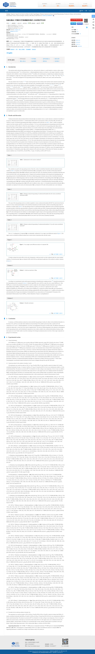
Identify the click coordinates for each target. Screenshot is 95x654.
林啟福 (33, 23)
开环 (17, 49)
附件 (44, 61)
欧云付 (19, 23)
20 (13, 99)
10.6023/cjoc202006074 (47, 15)
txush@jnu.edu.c (17, 29)
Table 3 (20, 206)
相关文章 (56, 58)
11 (12, 77)
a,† (16, 23)
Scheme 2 (25, 283)
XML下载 (73, 23)
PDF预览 (33, 58)
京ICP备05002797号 (63, 651)
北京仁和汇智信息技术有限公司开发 (44, 652)
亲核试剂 (34, 49)
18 (37, 93)
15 (31, 86)
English (90, 10)
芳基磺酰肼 (28, 49)
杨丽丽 (13, 23)
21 (23, 99)
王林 (7, 23)
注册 (86, 10)
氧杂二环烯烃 (22, 49)
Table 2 (12, 170)
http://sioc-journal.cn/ (39, 629)
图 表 (22, 61)
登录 (81, 10)
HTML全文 (22, 58)
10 (63, 75)
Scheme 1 (9, 261)
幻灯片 (60, 254)
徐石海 (25, 23)
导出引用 (80, 23)
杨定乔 (38, 23)
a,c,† (10, 23)
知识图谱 (33, 61)
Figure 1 (59, 233)
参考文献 (46, 58)
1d (25, 81)
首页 (6, 10)
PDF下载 (74, 19)
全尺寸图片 (56, 254)
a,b (27, 23)
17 (27, 93)
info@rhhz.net (60, 652)
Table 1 (47, 122)
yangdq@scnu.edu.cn (14, 31)
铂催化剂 (12, 49)
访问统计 (56, 61)
